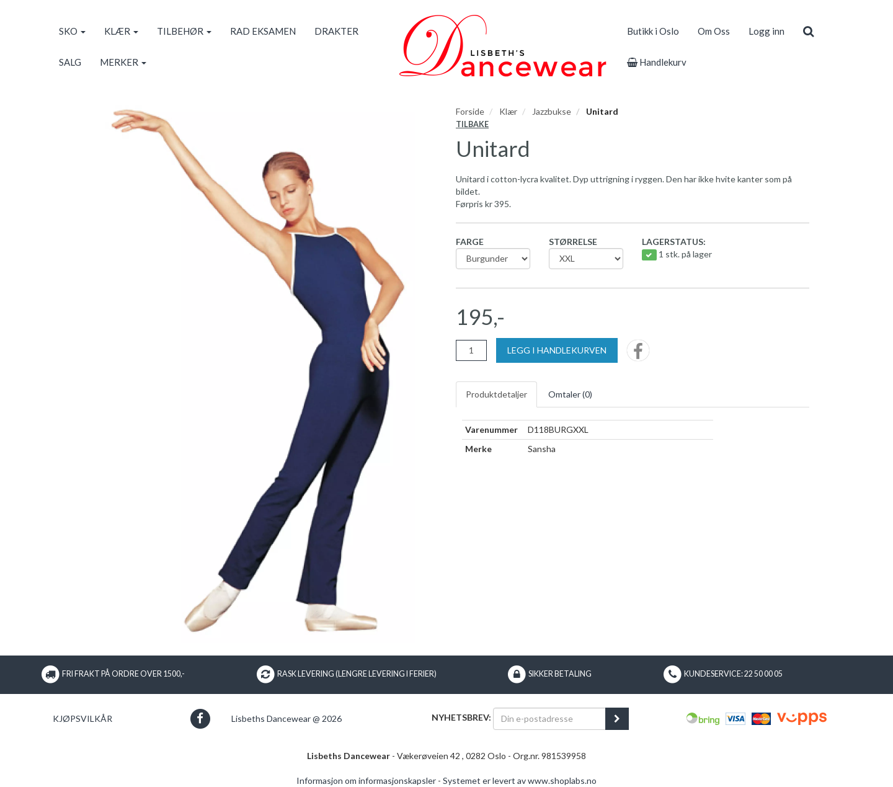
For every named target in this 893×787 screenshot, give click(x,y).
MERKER (123, 62)
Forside (470, 111)
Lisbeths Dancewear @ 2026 (286, 718)
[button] (200, 718)
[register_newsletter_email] (617, 719)
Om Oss (714, 31)
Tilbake (472, 124)
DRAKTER (336, 31)
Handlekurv (656, 62)
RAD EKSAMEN (263, 31)
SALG (70, 62)
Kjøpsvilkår (82, 718)
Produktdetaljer (496, 394)
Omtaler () (570, 394)
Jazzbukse (551, 111)
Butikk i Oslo (653, 31)
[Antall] (471, 350)
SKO (72, 31)
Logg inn (766, 31)
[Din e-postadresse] (549, 719)
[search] (808, 31)
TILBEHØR (184, 31)
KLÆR (121, 31)
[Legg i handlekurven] (557, 350)
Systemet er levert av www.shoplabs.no (520, 780)
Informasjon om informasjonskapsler (366, 780)
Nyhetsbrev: (461, 717)
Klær (508, 111)
